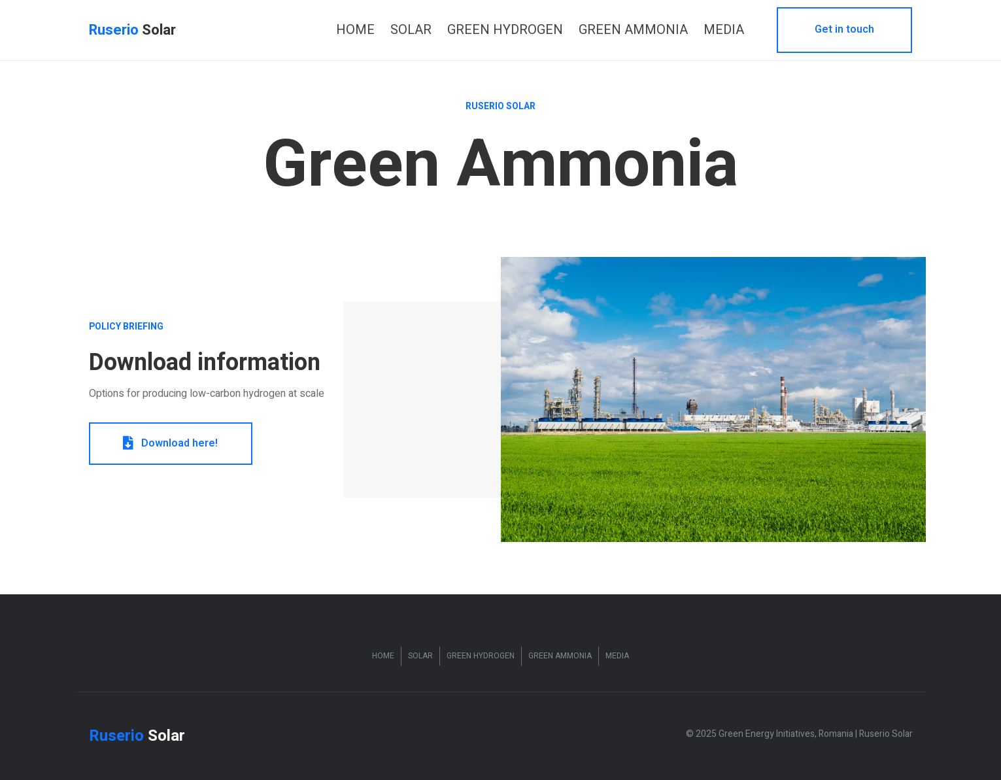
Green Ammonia (560, 656)
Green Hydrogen (481, 656)
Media (617, 656)
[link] (355, 30)
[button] (844, 30)
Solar (420, 656)
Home (383, 656)
